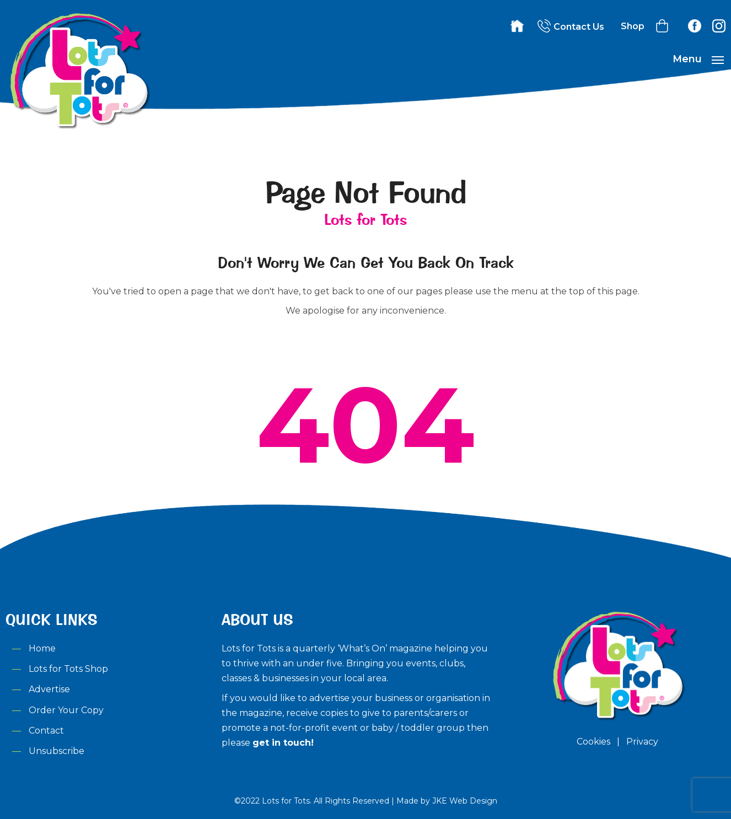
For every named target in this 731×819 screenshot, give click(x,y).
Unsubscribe (56, 751)
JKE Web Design (464, 801)
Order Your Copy (66, 710)
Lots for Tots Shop (68, 669)
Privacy (642, 741)
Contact (46, 730)
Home (42, 648)
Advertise (49, 689)
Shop (632, 26)
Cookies (593, 741)
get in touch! (283, 742)
